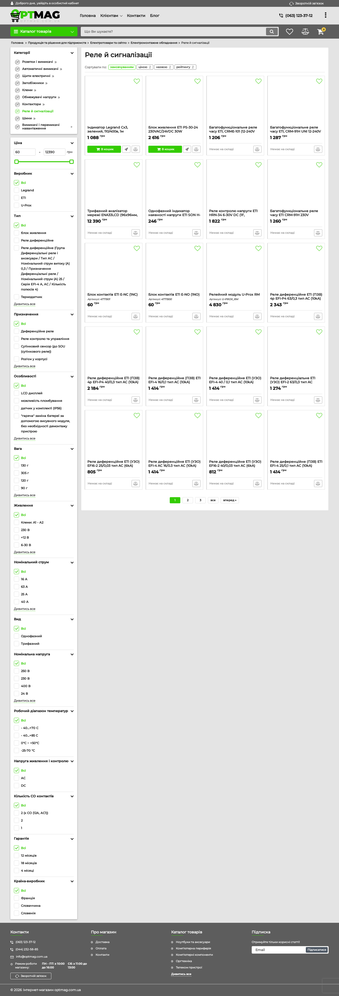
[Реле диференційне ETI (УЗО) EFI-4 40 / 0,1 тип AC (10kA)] (235, 353)
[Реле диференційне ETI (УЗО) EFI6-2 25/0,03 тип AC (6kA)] (113, 436)
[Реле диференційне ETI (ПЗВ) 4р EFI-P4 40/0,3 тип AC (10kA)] (113, 353)
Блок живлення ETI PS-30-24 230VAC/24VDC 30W (174, 132)
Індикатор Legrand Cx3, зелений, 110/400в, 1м (113, 132)
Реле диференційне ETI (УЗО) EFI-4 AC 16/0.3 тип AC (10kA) (174, 466)
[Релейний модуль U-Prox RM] (235, 269)
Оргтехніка (184, 961)
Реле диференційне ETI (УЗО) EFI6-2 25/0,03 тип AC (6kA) (113, 466)
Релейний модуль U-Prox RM (235, 297)
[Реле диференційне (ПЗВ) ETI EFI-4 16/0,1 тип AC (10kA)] (174, 353)
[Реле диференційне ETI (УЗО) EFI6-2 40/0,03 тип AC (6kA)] (235, 436)
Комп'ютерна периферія (193, 948)
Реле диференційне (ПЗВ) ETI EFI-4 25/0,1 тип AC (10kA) (296, 466)
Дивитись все (24, 304)
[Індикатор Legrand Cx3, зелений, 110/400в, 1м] (113, 102)
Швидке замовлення (126, 149)
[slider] (16, 162)
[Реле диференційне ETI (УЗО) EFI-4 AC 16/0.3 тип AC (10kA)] (174, 436)
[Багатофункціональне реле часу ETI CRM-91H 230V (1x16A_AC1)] (296, 186)
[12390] (54, 152)
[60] (25, 152)
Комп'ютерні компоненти (194, 954)
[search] (178, 31)
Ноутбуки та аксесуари (193, 942)
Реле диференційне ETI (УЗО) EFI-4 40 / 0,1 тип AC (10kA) (235, 383)
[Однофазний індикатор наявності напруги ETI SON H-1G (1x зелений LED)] (174, 186)
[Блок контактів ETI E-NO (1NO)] (174, 269)
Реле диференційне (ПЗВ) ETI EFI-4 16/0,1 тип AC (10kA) (174, 383)
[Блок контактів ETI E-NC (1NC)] (113, 269)
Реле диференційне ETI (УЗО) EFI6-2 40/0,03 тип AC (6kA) (235, 466)
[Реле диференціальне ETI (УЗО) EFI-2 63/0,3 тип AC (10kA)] (296, 353)
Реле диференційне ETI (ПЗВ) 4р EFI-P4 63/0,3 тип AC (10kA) (296, 299)
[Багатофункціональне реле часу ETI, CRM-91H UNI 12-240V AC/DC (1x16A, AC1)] (296, 102)
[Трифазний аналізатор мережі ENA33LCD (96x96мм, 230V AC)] (113, 186)
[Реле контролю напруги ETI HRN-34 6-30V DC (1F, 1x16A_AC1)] (235, 186)
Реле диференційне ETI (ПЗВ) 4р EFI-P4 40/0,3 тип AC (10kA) (113, 383)
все (213, 501)
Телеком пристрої (189, 967)
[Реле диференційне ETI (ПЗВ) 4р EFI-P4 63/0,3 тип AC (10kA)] (296, 269)
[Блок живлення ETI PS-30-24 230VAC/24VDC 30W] (174, 102)
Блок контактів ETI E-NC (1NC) (113, 297)
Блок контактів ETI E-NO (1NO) (174, 297)
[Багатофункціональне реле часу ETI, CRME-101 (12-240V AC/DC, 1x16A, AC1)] (235, 102)
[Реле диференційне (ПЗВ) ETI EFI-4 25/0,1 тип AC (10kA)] (296, 436)
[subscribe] (290, 950)
